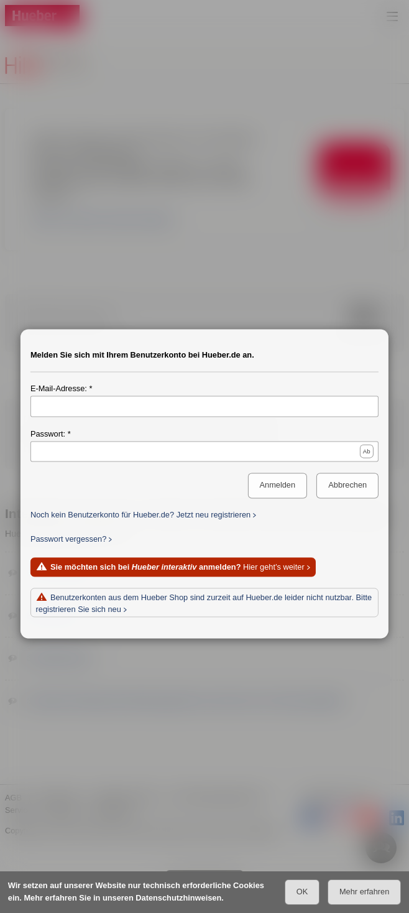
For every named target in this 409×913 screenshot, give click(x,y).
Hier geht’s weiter (177, 567)
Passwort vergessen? (68, 539)
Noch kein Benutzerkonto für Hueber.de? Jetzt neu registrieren (140, 515)
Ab (366, 451)
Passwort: (47, 434)
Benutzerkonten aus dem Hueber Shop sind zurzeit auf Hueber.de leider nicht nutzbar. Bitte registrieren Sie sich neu (204, 603)
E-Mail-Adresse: (58, 389)
